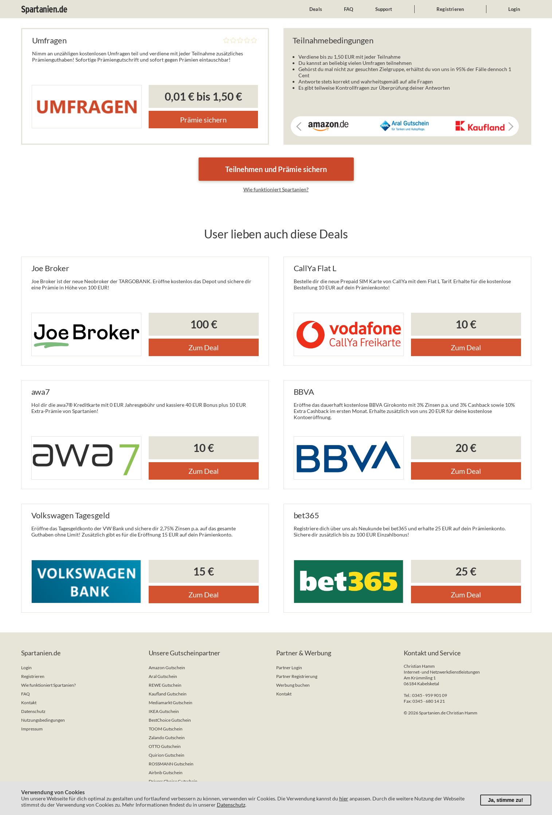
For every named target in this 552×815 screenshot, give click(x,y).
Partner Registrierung (296, 676)
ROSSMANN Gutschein (171, 764)
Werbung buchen (293, 685)
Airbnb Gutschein (166, 772)
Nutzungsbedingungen (43, 720)
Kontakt (28, 702)
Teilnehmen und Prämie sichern (276, 169)
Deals (315, 9)
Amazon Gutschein (167, 667)
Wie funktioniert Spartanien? (276, 189)
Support (383, 9)
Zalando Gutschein (167, 737)
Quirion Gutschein (166, 755)
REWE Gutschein (165, 685)
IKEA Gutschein (164, 711)
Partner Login (289, 667)
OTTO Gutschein (165, 746)
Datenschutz (33, 711)
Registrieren (450, 9)
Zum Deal (203, 347)
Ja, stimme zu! (505, 800)
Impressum (32, 729)
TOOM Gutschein (166, 729)
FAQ (348, 9)
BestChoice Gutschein (170, 720)
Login (514, 9)
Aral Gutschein (163, 676)
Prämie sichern (203, 119)
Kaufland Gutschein (168, 694)
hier (343, 798)
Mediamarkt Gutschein (170, 702)
